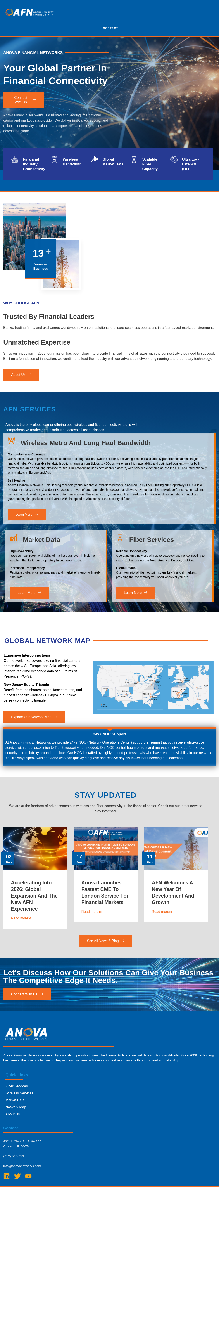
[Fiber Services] (120, 568)
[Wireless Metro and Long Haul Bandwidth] (11, 466)
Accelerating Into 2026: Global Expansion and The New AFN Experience (34, 922)
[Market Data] (13, 568)
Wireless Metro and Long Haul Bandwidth (86, 468)
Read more (21, 944)
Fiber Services (151, 570)
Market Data (41, 570)
